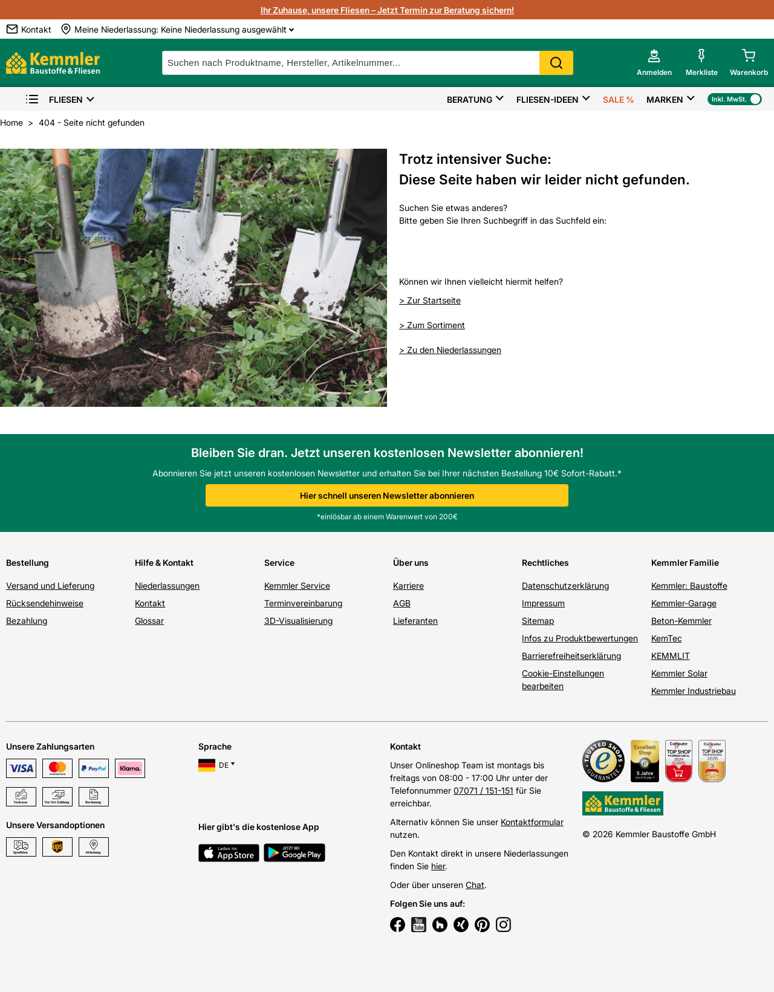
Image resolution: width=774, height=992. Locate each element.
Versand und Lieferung (50, 585)
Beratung (469, 99)
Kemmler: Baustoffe (689, 585)
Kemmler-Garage (684, 603)
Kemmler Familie (685, 562)
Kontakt (150, 603)
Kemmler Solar (679, 673)
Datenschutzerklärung (565, 585)
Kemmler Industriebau (693, 691)
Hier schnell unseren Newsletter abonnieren (387, 495)
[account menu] (654, 63)
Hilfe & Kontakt (164, 562)
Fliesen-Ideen (547, 99)
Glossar (149, 620)
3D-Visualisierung (298, 620)
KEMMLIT (670, 655)
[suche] (367, 63)
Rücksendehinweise (44, 603)
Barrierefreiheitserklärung (571, 655)
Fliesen (54, 99)
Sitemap (538, 620)
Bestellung (27, 562)
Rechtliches (545, 562)
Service (279, 562)
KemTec (666, 638)
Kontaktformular (532, 822)
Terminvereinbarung (303, 603)
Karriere (408, 585)
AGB (402, 603)
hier (438, 866)
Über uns (411, 562)
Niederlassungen (167, 585)
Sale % (618, 99)
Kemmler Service (297, 585)
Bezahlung (26, 620)
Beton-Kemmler (681, 620)
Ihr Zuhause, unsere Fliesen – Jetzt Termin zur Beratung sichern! (387, 10)
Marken (664, 99)
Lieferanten (415, 620)
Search (556, 63)
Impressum (543, 603)
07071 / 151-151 (483, 790)
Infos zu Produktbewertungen (580, 638)
